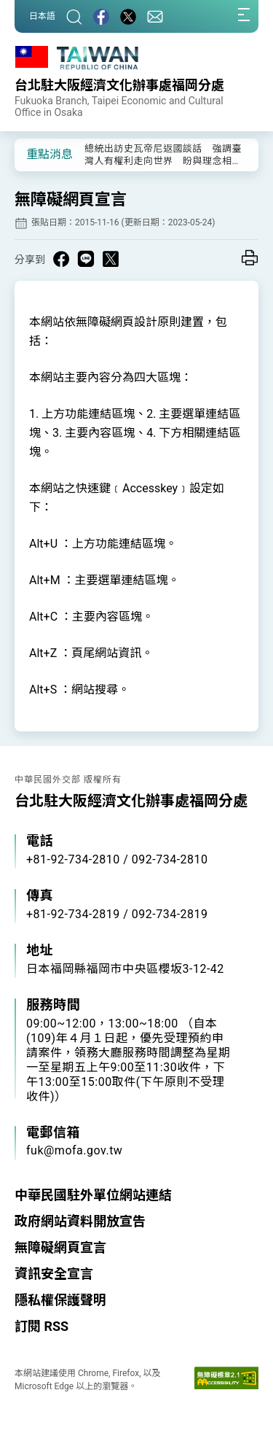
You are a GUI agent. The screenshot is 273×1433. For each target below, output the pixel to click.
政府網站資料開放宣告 (80, 1221)
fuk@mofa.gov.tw (74, 1150)
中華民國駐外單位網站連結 (93, 1195)
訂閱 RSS (41, 1326)
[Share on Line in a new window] (86, 259)
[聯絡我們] (155, 16)
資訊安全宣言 (54, 1273)
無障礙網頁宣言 (60, 1247)
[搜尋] (74, 16)
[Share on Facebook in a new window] (61, 259)
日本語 (42, 16)
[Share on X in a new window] (110, 259)
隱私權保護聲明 (60, 1300)
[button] (36, 153)
